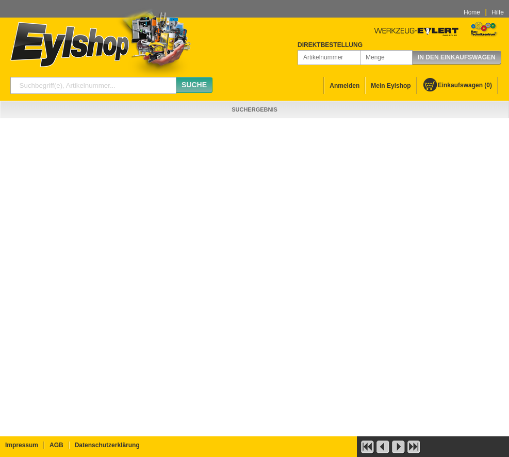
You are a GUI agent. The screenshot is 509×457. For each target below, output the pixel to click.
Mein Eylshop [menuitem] (391, 85)
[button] (367, 446)
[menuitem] (457, 85)
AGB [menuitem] (56, 445)
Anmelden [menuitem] (344, 85)
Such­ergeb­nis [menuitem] (254, 109)
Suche (194, 85)
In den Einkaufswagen (457, 57)
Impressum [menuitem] (21, 445)
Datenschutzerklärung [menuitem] (107, 445)
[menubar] (483, 12)
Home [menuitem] (472, 12)
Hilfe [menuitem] (497, 12)
